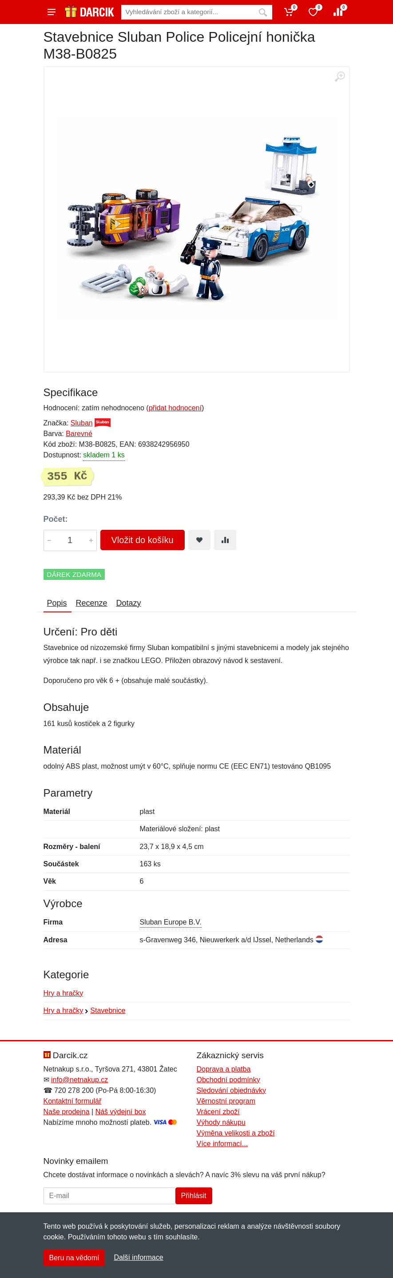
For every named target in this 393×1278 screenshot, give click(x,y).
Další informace (138, 1257)
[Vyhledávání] (187, 12)
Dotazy (128, 603)
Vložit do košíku (142, 540)
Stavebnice (107, 1010)
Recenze (91, 603)
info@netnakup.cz (79, 1080)
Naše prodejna (67, 1111)
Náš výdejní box (120, 1111)
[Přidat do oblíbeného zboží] (199, 540)
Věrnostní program (226, 1101)
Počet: (56, 519)
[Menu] (52, 12)
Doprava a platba (224, 1069)
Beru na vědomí (74, 1258)
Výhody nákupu (221, 1122)
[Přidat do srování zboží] (225, 540)
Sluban (82, 423)
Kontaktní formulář (73, 1101)
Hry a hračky (63, 993)
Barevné (79, 433)
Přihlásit (193, 1195)
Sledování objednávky (231, 1090)
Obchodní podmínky (228, 1080)
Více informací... (222, 1143)
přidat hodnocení (175, 408)
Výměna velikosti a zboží (236, 1133)
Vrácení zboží (218, 1111)
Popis (57, 603)
